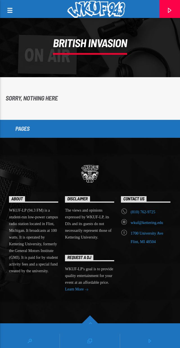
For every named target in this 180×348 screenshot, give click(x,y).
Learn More (77, 289)
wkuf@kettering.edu (147, 223)
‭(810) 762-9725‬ (143, 212)
